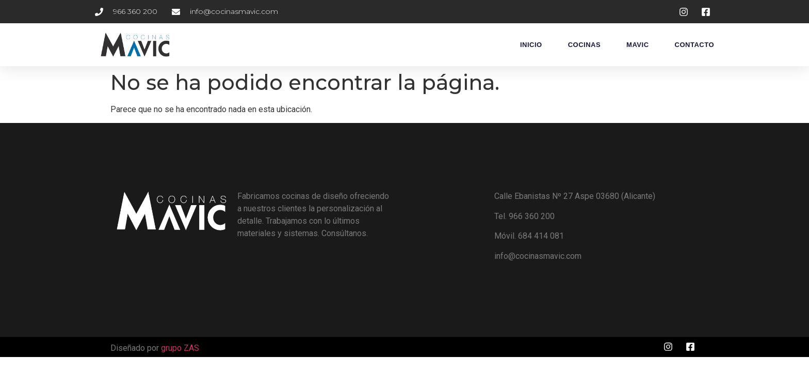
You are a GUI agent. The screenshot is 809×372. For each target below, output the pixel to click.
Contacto (694, 45)
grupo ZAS (180, 348)
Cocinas (584, 45)
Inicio (531, 45)
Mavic (637, 45)
